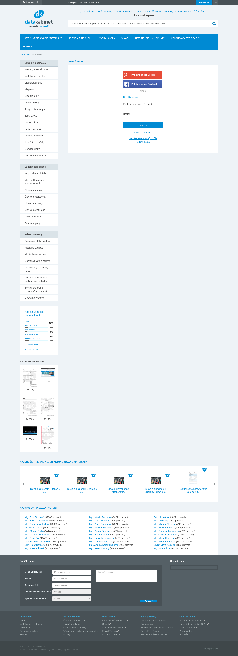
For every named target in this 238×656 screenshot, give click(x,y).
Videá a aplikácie (33, 82)
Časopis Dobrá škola (74, 620)
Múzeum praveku (111, 634)
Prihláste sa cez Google (143, 75)
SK (215, 2)
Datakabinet (25, 54)
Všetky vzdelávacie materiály (42, 38)
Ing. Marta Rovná (33, 527)
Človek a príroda (33, 190)
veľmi (27, 321)
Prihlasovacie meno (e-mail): (137, 104)
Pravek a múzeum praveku (154, 634)
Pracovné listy (32, 102)
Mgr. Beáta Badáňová (100, 524)
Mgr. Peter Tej (161, 520)
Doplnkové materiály (35, 155)
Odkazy (160, 38)
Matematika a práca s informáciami (35, 182)
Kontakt (28, 46)
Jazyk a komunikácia (35, 173)
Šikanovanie (147, 624)
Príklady (183, 634)
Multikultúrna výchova (36, 254)
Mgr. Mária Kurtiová (164, 538)
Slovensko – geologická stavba (157, 627)
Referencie (141, 38)
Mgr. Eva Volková (163, 548)
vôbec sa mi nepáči (32, 338)
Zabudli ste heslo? (143, 132)
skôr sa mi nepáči (32, 334)
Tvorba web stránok (28, 650)
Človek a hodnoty (34, 203)
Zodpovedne (185, 631)
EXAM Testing (109, 631)
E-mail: (28, 578)
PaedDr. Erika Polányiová (38, 541)
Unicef (105, 624)
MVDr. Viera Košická (164, 545)
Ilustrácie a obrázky (35, 142)
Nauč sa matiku (187, 627)
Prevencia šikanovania (191, 620)
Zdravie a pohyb (33, 223)
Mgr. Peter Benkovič (35, 545)
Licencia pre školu (80, 38)
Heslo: (126, 114)
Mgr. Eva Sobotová (99, 534)
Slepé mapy (31, 89)
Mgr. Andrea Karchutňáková (103, 545)
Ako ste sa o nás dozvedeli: (38, 592)
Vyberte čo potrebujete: (36, 598)
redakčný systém (47, 650)
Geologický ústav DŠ (113, 627)
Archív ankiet (30, 349)
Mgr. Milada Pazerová (100, 517)
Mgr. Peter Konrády (99, 548)
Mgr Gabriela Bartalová (166, 534)
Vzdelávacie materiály (31, 624)
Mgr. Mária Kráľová (99, 520)
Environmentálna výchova (38, 241)
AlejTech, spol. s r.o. (71, 650)
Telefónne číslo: (32, 585)
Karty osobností (33, 129)
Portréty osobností (34, 135)
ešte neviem (30, 330)
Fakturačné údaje (29, 631)
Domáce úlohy (32, 149)
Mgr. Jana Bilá (32, 538)
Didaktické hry (32, 96)
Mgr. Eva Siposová (34, 517)
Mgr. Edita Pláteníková (36, 520)
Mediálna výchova (34, 247)
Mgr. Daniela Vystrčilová (37, 524)
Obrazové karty (32, 122)
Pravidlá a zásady (150, 631)
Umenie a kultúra (33, 216)
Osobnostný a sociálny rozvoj (36, 269)
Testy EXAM (31, 115)
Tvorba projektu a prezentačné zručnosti (36, 289)
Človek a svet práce (35, 210)
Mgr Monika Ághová (164, 527)
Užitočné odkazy (71, 624)
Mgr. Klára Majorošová (100, 541)
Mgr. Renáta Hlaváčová (101, 527)
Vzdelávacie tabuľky (35, 76)
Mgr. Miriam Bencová (164, 541)
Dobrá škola (106, 38)
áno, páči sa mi (31, 325)
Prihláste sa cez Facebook (144, 84)
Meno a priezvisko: (33, 572)
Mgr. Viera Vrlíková (34, 548)
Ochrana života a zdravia (37, 261)
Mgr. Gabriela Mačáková (166, 531)
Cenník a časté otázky (185, 38)
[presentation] (121, 590)
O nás (124, 38)
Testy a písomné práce (36, 109)
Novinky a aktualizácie (36, 69)
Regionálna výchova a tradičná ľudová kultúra (36, 279)
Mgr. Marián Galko (34, 531)
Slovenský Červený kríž (114, 620)
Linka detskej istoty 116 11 (193, 624)
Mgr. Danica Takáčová (100, 531)
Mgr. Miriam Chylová (164, 524)
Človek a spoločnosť (35, 196)
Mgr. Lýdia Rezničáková (101, 538)
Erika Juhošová (162, 517)
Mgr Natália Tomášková (37, 534)
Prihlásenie (204, 2)
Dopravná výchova (34, 297)
